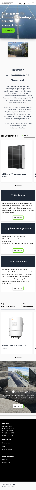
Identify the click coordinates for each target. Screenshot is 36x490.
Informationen (7, 449)
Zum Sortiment (8, 30)
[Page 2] (17, 185)
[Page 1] (15, 185)
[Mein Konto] (24, 3)
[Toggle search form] (20, 3)
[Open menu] (32, 3)
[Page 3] (19, 185)
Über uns (5, 459)
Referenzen (6, 462)
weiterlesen (18, 217)
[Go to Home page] (7, 3)
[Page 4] (21, 185)
